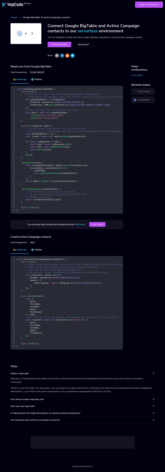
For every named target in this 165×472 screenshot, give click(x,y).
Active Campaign (141, 91)
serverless (88, 31)
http (32, 242)
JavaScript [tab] (20, 79)
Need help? (83, 44)
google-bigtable (37, 72)
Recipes (14, 17)
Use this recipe (59, 44)
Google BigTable (141, 99)
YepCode (79, 224)
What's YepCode (149, 4)
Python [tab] (36, 79)
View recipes (137, 75)
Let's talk (97, 224)
